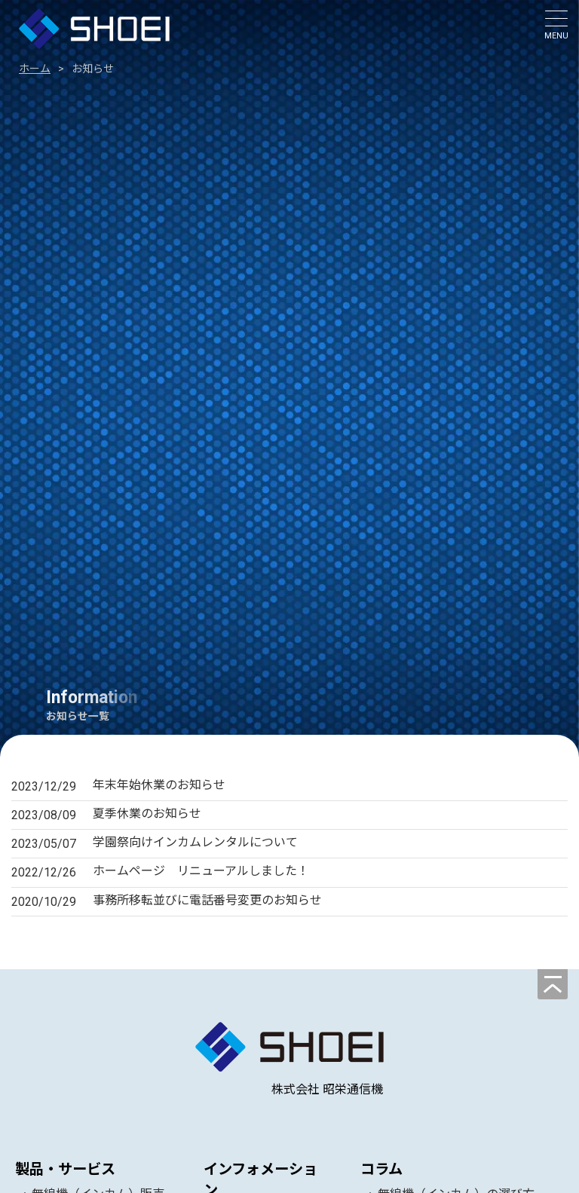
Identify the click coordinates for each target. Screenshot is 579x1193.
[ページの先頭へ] (553, 984)
